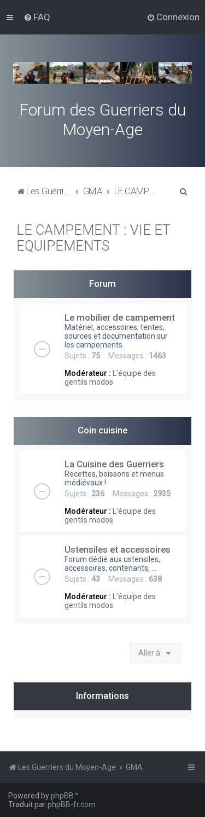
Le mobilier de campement (120, 317)
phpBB (62, 795)
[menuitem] (37, 17)
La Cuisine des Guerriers (114, 464)
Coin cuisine (102, 430)
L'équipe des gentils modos (110, 377)
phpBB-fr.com (72, 804)
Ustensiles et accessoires (118, 549)
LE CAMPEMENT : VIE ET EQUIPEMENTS (93, 238)
